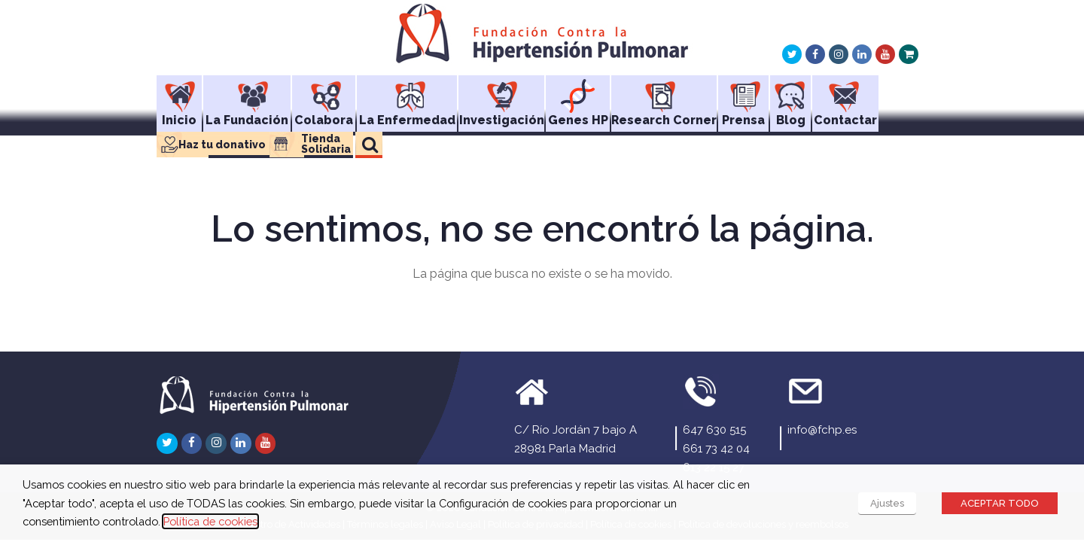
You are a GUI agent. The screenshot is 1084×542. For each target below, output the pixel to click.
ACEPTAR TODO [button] (1000, 503)
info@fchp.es (822, 430)
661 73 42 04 (716, 448)
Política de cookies (210, 521)
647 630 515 (714, 430)
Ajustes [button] (887, 503)
